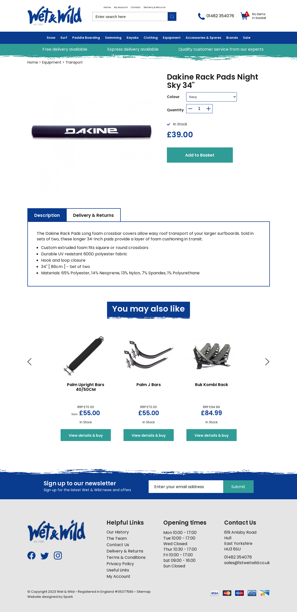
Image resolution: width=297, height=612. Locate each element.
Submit (238, 487)
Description (47, 215)
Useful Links (118, 570)
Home (107, 7)
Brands (232, 37)
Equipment (172, 37)
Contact (136, 7)
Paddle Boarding (86, 37)
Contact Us (118, 545)
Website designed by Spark (50, 596)
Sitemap (144, 591)
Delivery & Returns (154, 7)
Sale (246, 37)
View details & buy (86, 435)
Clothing (151, 37)
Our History (118, 532)
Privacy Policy (120, 564)
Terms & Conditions (126, 557)
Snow (51, 37)
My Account (121, 7)
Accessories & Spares (203, 37)
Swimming (113, 37)
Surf (63, 37)
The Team (117, 538)
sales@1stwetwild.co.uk (247, 563)
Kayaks (132, 37)
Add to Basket (199, 155)
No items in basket (259, 16)
